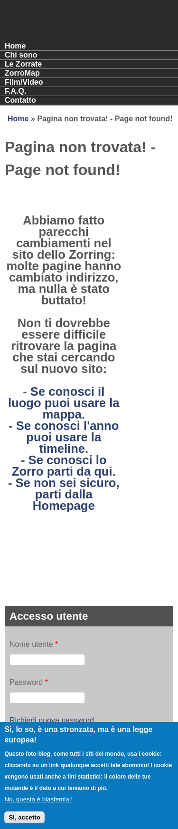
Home (15, 46)
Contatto (20, 100)
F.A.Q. (15, 91)
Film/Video (24, 82)
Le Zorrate (23, 64)
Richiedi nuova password (51, 720)
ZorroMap (22, 73)
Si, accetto (24, 822)
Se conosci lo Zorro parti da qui (62, 465)
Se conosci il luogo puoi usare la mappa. (64, 403)
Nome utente (33, 644)
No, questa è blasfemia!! (38, 805)
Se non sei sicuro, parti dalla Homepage (68, 494)
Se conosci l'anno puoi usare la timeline (67, 437)
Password (28, 682)
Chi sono (21, 55)
